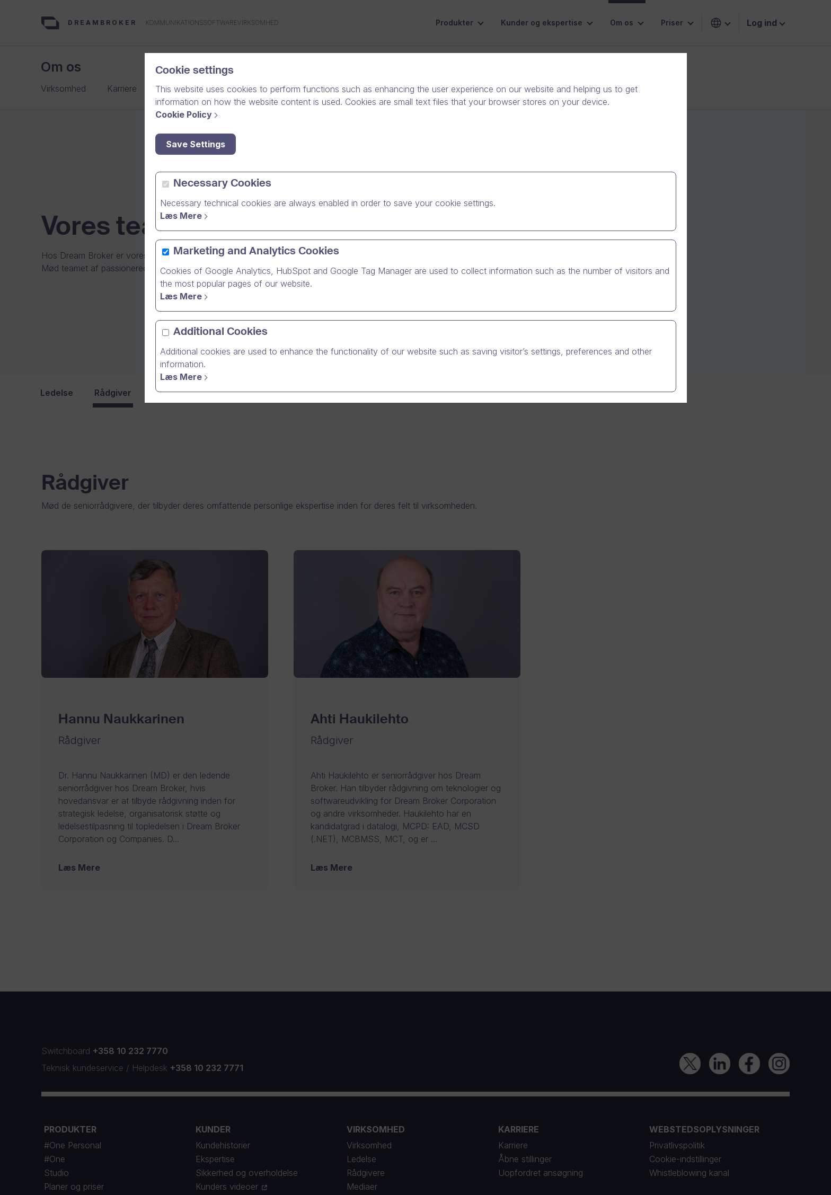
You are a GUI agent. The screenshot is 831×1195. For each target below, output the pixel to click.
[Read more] (185, 215)
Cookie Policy (183, 114)
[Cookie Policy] (188, 114)
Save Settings (195, 144)
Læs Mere (181, 215)
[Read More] (185, 376)
